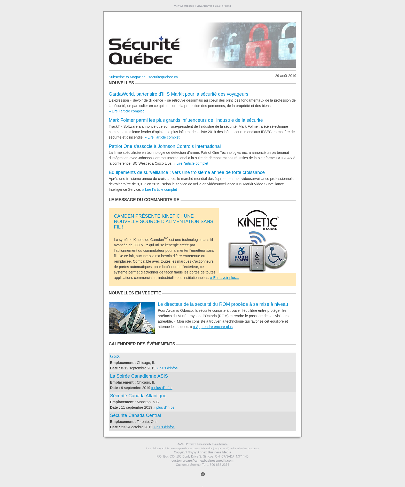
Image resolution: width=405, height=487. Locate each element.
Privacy (190, 444)
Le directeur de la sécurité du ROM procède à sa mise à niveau (223, 304)
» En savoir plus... (224, 278)
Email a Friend (223, 6)
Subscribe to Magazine (127, 77)
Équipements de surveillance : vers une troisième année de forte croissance (187, 172)
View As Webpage (184, 6)
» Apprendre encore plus (213, 327)
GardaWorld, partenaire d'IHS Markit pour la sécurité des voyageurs (178, 94)
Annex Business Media (214, 452)
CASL (180, 444)
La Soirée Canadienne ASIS (139, 376)
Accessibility (204, 444)
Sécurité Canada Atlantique (138, 395)
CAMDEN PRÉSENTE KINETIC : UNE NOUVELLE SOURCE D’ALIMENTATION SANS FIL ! (163, 222)
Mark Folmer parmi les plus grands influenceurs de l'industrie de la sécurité (186, 120)
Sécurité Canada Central (135, 415)
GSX (115, 356)
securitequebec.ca (163, 77)
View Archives (204, 6)
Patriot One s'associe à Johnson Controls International (165, 146)
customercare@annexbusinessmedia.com (202, 460)
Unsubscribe (220, 444)
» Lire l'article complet (190, 163)
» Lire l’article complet (126, 111)
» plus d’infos (167, 368)
